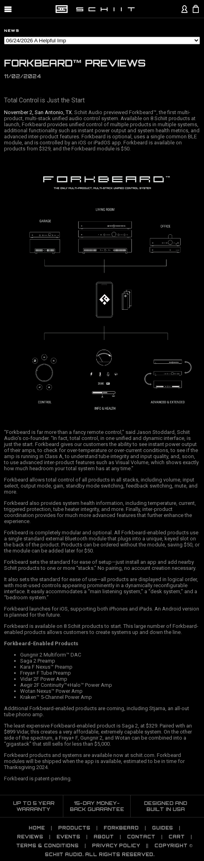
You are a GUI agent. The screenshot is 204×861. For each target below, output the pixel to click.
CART (177, 837)
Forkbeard (121, 828)
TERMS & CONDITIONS (47, 845)
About (104, 837)
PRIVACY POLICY (116, 845)
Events (68, 837)
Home (37, 828)
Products (74, 828)
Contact (141, 837)
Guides (162, 828)
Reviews (30, 837)
